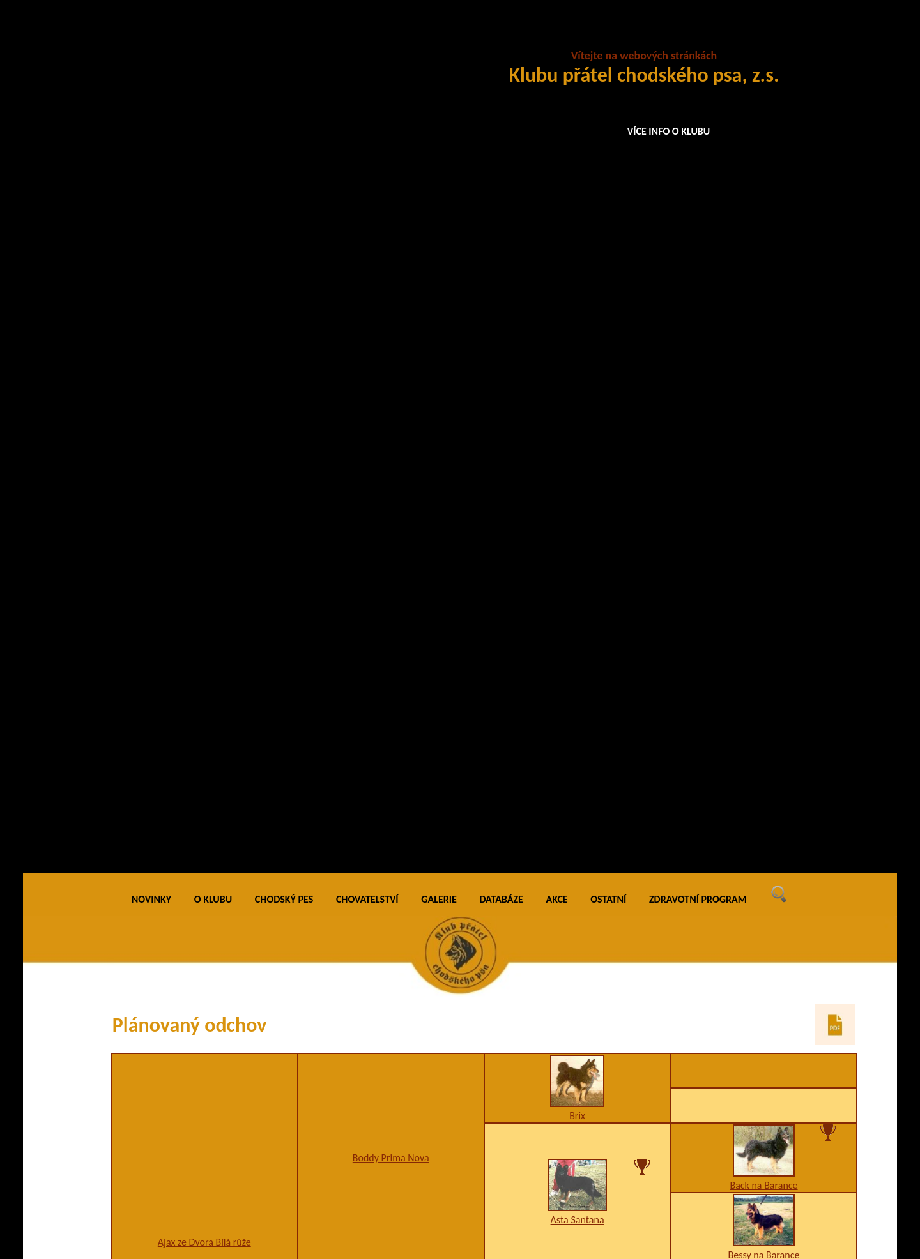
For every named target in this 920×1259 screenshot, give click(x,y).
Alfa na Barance (764, 562)
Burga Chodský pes (764, 841)
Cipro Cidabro (577, 952)
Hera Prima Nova (577, 1121)
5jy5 (577, 964)
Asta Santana (577, 358)
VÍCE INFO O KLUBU (668, 131)
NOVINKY (151, 38)
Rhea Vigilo (204, 869)
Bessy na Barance (764, 394)
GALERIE (439, 38)
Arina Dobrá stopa (577, 554)
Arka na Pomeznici (577, 818)
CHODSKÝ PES (284, 38)
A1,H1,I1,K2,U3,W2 (204, 881)
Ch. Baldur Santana (763, 1086)
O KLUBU (213, 38)
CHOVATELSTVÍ (367, 38)
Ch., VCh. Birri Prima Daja (577, 666)
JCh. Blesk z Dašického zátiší (764, 632)
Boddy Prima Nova (391, 296)
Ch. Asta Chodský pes (764, 1156)
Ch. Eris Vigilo (391, 1021)
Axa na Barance (763, 478)
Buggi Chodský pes (390, 485)
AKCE (557, 38)
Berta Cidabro (763, 1005)
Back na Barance (763, 324)
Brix (577, 254)
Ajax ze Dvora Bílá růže (204, 381)
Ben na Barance (764, 463)
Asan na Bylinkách (577, 470)
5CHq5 (577, 678)
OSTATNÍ (608, 38)
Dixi (763, 547)
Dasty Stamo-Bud (391, 724)
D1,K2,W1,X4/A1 (390, 1033)
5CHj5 (763, 644)
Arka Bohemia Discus (764, 726)
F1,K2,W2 (390, 736)
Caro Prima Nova (764, 795)
